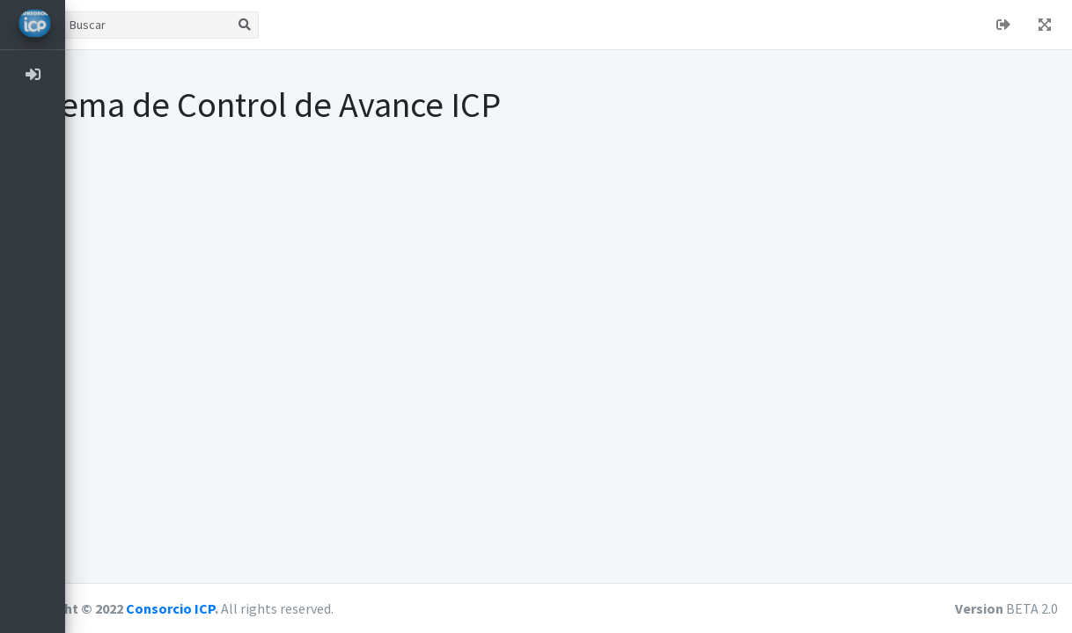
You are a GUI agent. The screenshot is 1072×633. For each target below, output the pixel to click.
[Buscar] (212, 25)
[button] (92, 24)
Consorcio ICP (235, 608)
